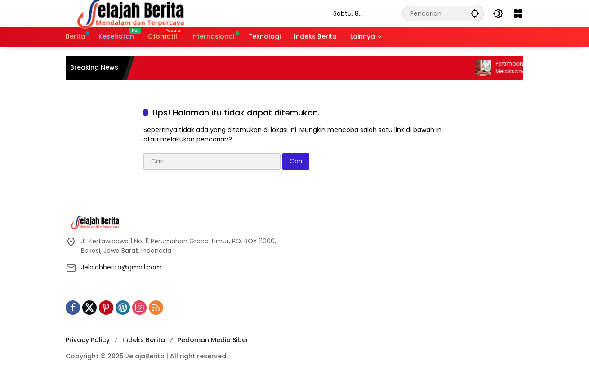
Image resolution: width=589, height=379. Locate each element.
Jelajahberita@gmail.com (121, 267)
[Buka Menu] (518, 13)
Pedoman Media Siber (213, 339)
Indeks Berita (143, 339)
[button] (475, 13)
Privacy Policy (88, 339)
